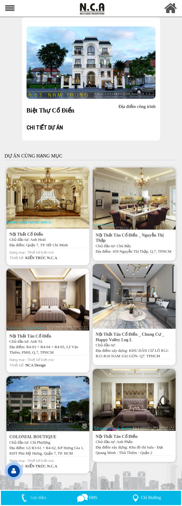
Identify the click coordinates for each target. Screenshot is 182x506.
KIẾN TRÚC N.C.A (41, 257)
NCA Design (35, 365)
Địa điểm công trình (137, 106)
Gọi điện (32, 497)
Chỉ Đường (145, 497)
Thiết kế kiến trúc (40, 252)
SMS (87, 497)
